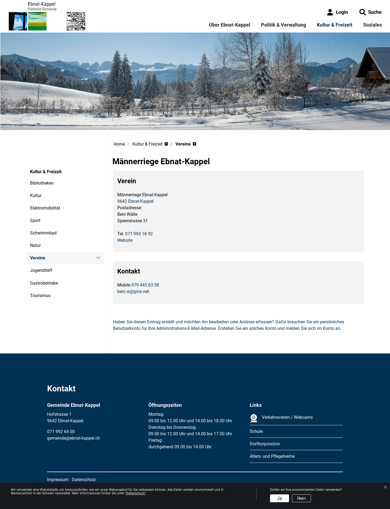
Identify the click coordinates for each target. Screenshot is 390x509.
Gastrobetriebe (44, 283)
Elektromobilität (45, 208)
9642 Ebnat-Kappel (135, 201)
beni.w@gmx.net (133, 291)
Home (119, 144)
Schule (256, 431)
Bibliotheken (42, 183)
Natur (35, 245)
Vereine (45, 259)
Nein (301, 498)
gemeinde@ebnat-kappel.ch (73, 438)
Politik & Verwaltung (283, 25)
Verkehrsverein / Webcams (281, 418)
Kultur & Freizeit (334, 25)
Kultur (35, 195)
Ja (279, 498)
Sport (35, 220)
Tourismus (40, 295)
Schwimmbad (43, 233)
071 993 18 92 (139, 233)
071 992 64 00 (61, 431)
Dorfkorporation (265, 443)
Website (127, 240)
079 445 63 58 (145, 285)
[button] (370, 12)
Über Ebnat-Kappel (229, 25)
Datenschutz (84, 479)
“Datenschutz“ (135, 493)
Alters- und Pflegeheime (272, 456)
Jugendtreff (41, 270)
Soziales (372, 25)
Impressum (58, 479)
